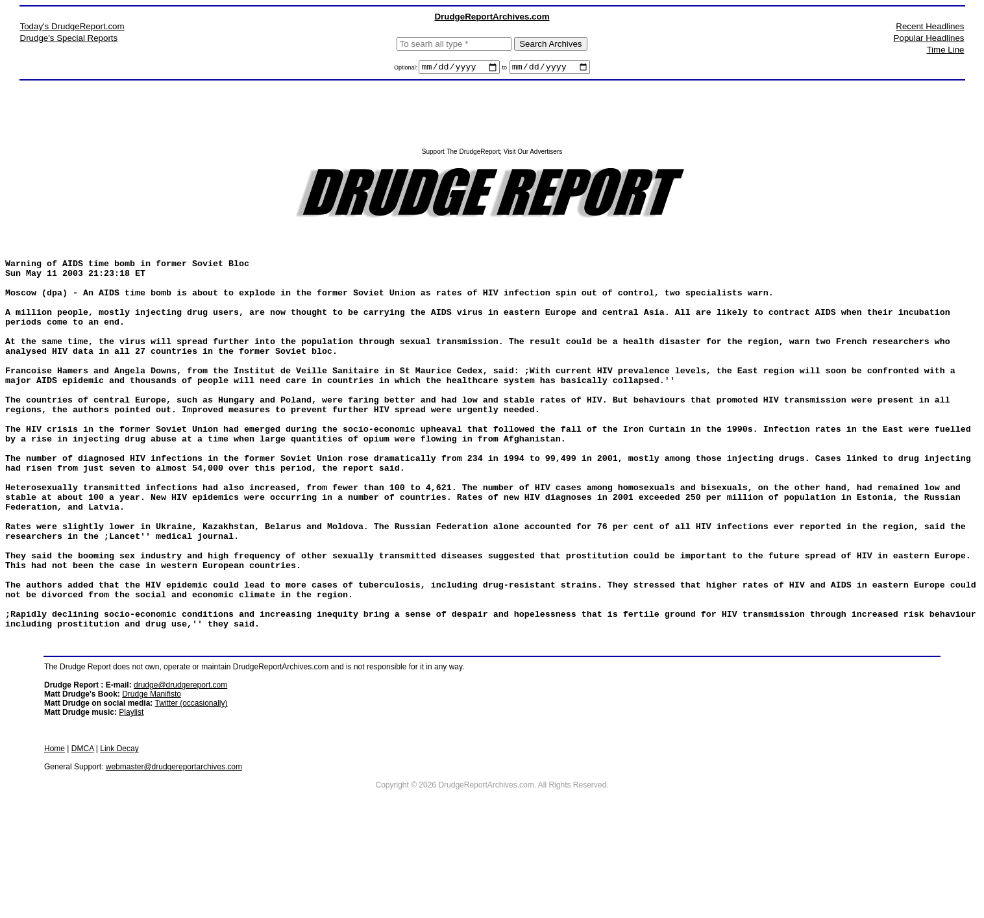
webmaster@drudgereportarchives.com (174, 848)
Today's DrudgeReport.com (72, 26)
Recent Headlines (930, 26)
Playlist (131, 794)
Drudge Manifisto (151, 775)
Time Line (945, 50)
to (505, 69)
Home (54, 830)
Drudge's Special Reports (69, 38)
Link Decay (119, 830)
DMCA (82, 830)
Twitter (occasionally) (190, 784)
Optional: (406, 69)
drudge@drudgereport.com (180, 766)
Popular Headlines (929, 38)
